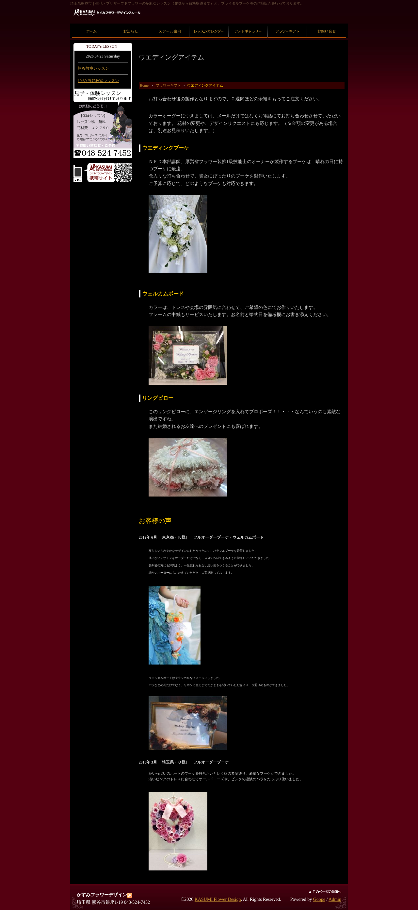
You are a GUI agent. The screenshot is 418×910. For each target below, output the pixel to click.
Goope (319, 899)
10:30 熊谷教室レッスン (98, 80)
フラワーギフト (168, 85)
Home (144, 85)
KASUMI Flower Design (218, 899)
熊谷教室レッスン (93, 68)
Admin (335, 899)
